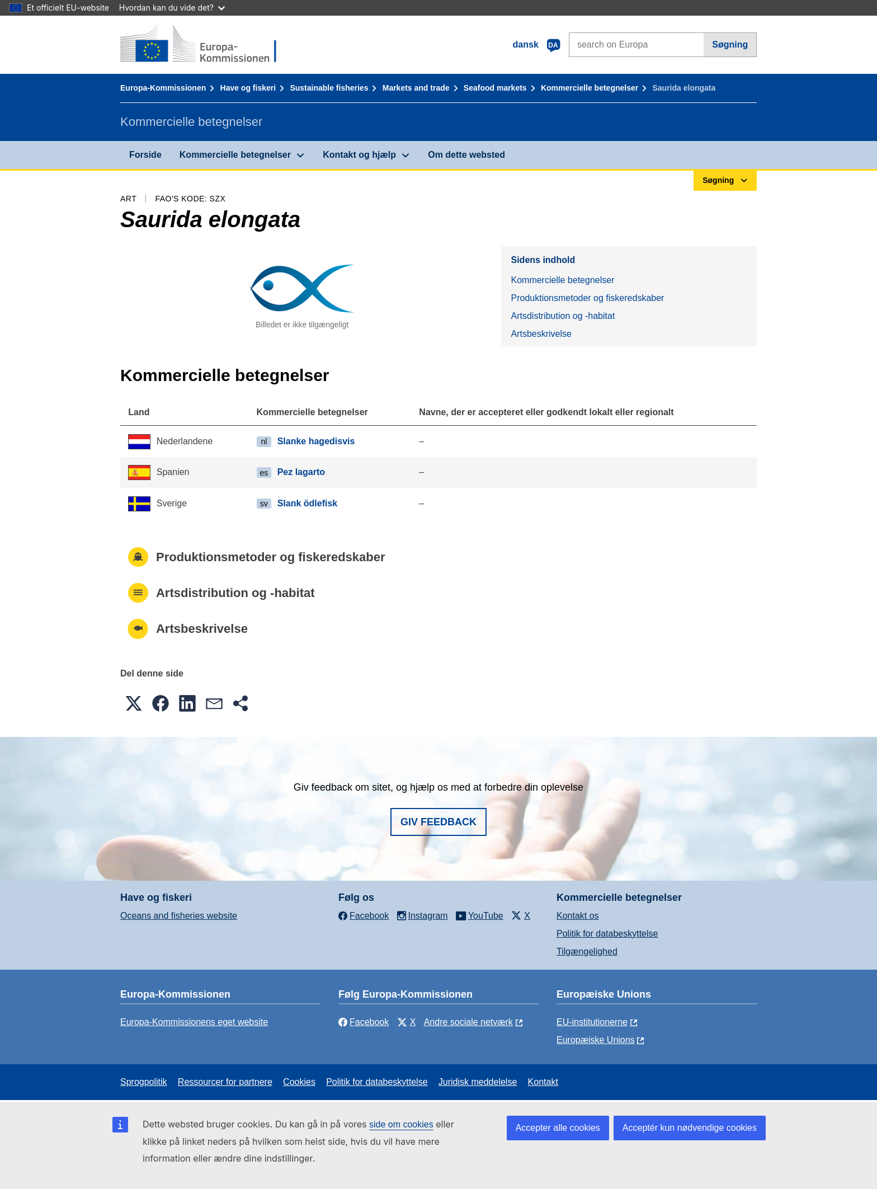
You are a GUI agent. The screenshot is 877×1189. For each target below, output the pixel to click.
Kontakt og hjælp (359, 154)
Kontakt (543, 1082)
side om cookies (401, 1124)
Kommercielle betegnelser (589, 87)
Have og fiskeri (248, 87)
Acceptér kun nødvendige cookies (690, 1127)
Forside (145, 154)
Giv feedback (438, 822)
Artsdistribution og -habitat (563, 316)
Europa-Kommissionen (163, 87)
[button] (133, 703)
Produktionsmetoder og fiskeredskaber (587, 298)
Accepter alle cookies (558, 1127)
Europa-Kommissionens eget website (194, 1022)
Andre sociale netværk (468, 1022)
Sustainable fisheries (329, 87)
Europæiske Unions (596, 1040)
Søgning (730, 44)
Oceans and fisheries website (178, 915)
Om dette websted (466, 154)
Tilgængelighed (587, 951)
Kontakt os (578, 915)
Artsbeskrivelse (541, 334)
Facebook (363, 1022)
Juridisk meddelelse (477, 1082)
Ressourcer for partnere (225, 1082)
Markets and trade (416, 87)
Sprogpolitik (143, 1082)
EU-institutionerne (592, 1022)
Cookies (299, 1082)
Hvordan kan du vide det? (172, 7)
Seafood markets (495, 87)
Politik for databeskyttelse (607, 933)
